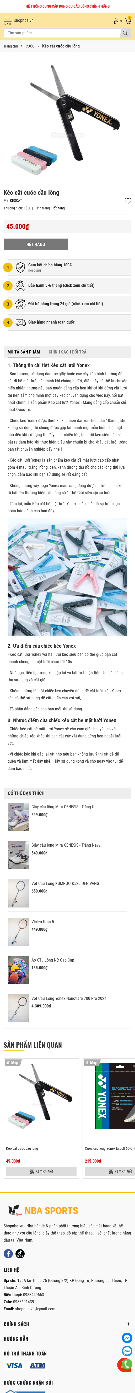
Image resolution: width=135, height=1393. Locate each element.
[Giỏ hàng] (128, 20)
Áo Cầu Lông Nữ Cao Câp (52, 960)
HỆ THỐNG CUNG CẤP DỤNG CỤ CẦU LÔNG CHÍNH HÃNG (68, 6)
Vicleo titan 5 (42, 921)
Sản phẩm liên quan (33, 1044)
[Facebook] (8, 1253)
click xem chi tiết (78, 285)
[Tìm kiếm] (125, 33)
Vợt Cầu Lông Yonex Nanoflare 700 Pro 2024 (68, 998)
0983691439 (23, 1301)
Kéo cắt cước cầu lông (22, 1148)
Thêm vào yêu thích (128, 201)
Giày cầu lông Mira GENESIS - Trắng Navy (65, 845)
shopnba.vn (24, 20)
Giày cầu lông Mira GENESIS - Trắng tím (64, 806)
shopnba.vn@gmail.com (35, 1308)
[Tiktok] (20, 1253)
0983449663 (33, 1294)
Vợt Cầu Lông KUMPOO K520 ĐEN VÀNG (65, 883)
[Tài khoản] (117, 20)
